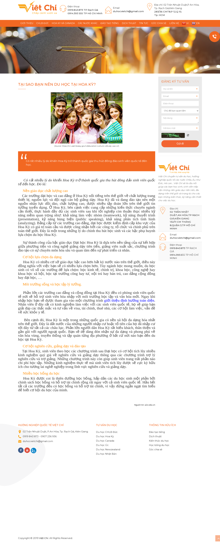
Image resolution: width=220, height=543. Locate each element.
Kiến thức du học (159, 440)
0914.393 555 (75, 13)
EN (196, 23)
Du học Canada (105, 440)
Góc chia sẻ (158, 23)
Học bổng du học (159, 445)
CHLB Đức (42, 23)
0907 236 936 (49, 436)
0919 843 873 (30, 436)
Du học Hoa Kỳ (105, 436)
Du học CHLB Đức (107, 432)
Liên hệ (174, 23)
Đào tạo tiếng (109, 23)
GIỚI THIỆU (26, 23)
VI (185, 23)
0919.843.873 (75, 9)
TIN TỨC (143, 23)
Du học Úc (102, 445)
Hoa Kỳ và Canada (63, 23)
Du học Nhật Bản (106, 453)
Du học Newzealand (108, 449)
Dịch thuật (129, 23)
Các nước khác (87, 23)
